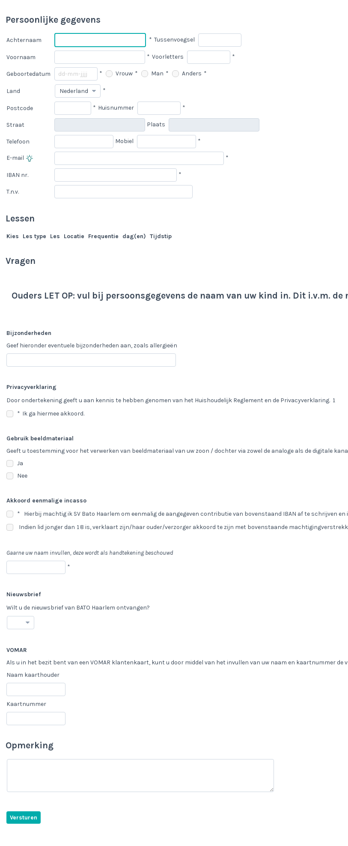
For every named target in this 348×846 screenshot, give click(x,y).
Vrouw (119, 73)
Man (152, 73)
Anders (187, 73)
